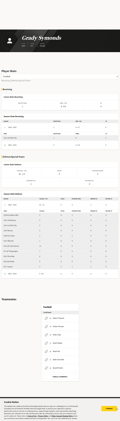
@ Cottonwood (11, 246)
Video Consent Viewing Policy (62, 418)
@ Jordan (9, 236)
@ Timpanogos (11, 251)
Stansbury (10, 220)
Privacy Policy (43, 418)
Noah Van (51, 351)
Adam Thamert (53, 318)
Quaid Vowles (53, 368)
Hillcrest (9, 241)
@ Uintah (9, 261)
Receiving (6, 80)
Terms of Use (32, 418)
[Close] (117, 411)
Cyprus (8, 266)
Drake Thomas (53, 326)
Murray (8, 230)
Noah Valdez (52, 343)
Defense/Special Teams (21, 80)
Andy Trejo (52, 335)
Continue (109, 410)
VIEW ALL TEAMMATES (60, 377)
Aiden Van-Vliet (53, 359)
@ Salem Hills (11, 215)
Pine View (9, 256)
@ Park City (10, 138)
